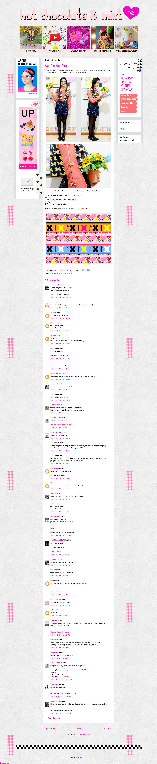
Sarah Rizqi (54, 620)
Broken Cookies (56, 552)
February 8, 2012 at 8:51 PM (60, 499)
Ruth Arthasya (55, 599)
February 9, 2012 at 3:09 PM (60, 576)
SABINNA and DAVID (58, 540)
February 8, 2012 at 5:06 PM (60, 428)
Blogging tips (4, 763)
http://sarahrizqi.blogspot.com (60, 632)
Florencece (54, 468)
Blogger (82, 757)
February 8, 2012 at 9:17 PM (60, 512)
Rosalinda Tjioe (56, 417)
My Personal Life (67, 273)
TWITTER (59, 676)
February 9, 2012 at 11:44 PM (60, 658)
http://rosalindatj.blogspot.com (60, 425)
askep (52, 504)
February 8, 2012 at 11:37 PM (60, 535)
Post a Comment (54, 718)
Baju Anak (54, 652)
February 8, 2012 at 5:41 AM (60, 318)
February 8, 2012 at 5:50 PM (60, 438)
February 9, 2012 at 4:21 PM (60, 605)
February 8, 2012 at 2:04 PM (60, 390)
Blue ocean (54, 684)
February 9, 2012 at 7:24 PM (60, 635)
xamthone (54, 570)
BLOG (52, 676)
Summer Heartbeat (57, 384)
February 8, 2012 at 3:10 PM (60, 400)
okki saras (54, 639)
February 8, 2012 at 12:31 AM (60, 297)
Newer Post (50, 728)
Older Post (107, 728)
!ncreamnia (54, 559)
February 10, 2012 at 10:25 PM (61, 679)
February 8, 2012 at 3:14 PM (60, 413)
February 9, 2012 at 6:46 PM (60, 616)
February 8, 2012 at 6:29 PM (60, 478)
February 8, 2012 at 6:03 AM (60, 331)
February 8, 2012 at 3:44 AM (60, 308)
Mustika (53, 493)
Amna (52, 302)
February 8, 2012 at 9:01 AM (60, 369)
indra (52, 610)
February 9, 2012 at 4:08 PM (60, 595)
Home (79, 728)
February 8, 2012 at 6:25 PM (60, 451)
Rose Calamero (56, 432)
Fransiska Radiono (57, 285)
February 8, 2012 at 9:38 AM (60, 379)
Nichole (53, 312)
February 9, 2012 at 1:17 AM (60, 555)
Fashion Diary (55, 273)
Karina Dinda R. (56, 663)
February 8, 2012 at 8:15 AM (60, 343)
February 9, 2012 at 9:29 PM (60, 648)
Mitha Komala (55, 701)
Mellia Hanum (55, 516)
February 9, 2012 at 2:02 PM (60, 565)
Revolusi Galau (55, 592)
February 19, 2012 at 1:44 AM (60, 713)
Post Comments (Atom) (83, 735)
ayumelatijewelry (56, 373)
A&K (52, 580)
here (88, 670)
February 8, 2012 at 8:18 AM (60, 358)
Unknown (54, 323)
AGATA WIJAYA (56, 405)
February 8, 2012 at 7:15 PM (60, 489)
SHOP (66, 676)
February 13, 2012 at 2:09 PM (60, 696)
